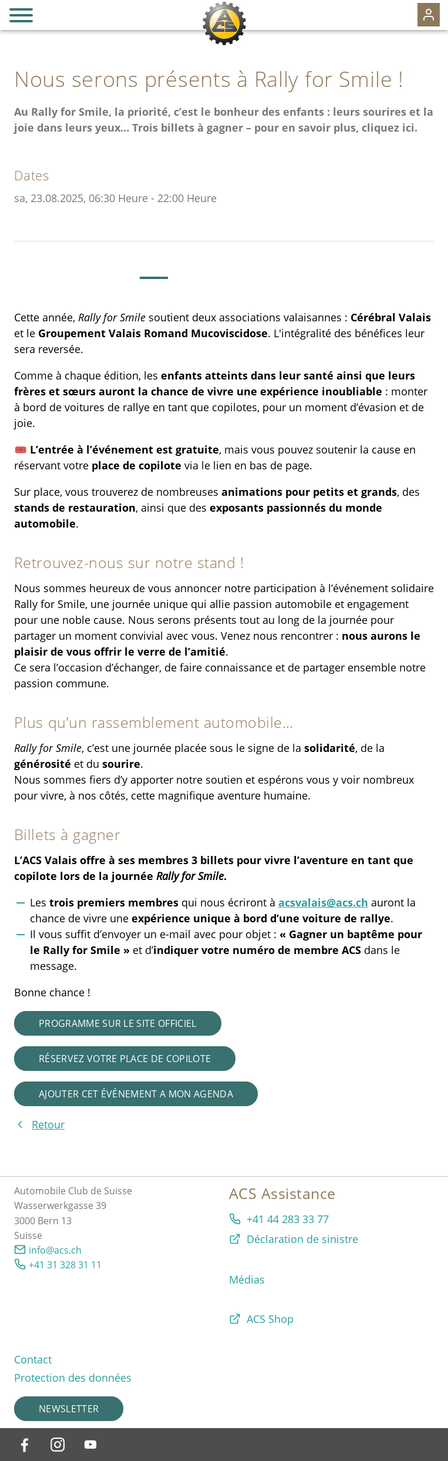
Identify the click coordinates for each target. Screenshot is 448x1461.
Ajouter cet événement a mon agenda (136, 1093)
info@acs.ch (55, 1250)
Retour (48, 1124)
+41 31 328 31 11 (65, 1264)
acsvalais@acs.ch (323, 902)
